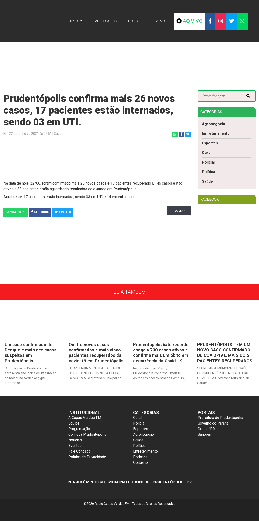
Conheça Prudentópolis (87, 435)
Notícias (135, 21)
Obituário (140, 463)
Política (208, 172)
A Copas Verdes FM (84, 418)
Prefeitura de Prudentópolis (220, 418)
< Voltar (180, 210)
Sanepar (204, 435)
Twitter (63, 212)
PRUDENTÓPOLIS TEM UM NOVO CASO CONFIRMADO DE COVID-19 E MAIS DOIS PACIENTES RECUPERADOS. (225, 352)
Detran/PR (206, 429)
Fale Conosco (105, 21)
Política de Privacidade (87, 457)
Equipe (73, 423)
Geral (206, 152)
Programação (79, 429)
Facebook (40, 212)
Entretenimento (216, 133)
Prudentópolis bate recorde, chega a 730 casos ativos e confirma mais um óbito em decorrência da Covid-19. (159, 355)
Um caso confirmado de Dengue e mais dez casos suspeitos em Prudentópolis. (31, 352)
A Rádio (73, 21)
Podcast (140, 457)
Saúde (207, 181)
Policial (208, 162)
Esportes (210, 143)
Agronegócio (213, 124)
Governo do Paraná (213, 423)
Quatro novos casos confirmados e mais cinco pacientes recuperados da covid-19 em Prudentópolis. (97, 352)
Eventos (161, 21)
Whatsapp (15, 212)
